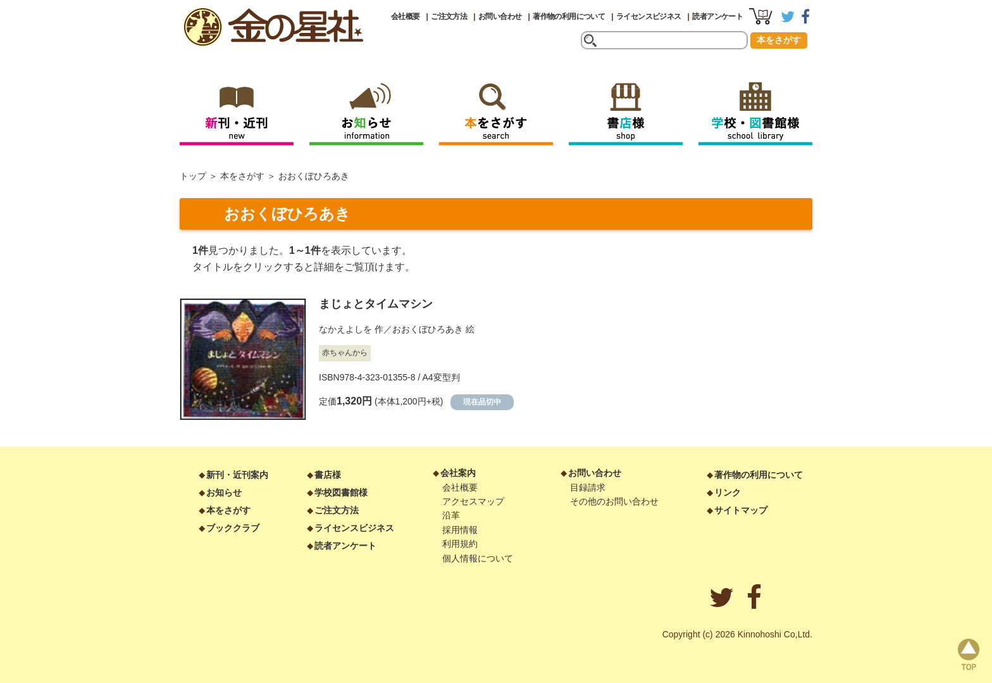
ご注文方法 (449, 16)
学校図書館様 (341, 492)
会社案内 (458, 473)
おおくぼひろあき (427, 329)
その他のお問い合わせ (614, 501)
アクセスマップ (473, 501)
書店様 (327, 475)
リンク (727, 492)
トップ (193, 176)
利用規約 (460, 544)
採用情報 (460, 530)
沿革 (451, 515)
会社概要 (405, 16)
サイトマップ (740, 510)
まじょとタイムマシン (376, 304)
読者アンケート (717, 16)
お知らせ (224, 492)
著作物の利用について (569, 16)
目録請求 (587, 487)
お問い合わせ (499, 16)
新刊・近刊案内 (237, 475)
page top (968, 654)
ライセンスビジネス (648, 16)
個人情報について (477, 558)
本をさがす (779, 40)
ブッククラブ (232, 528)
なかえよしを (345, 329)
